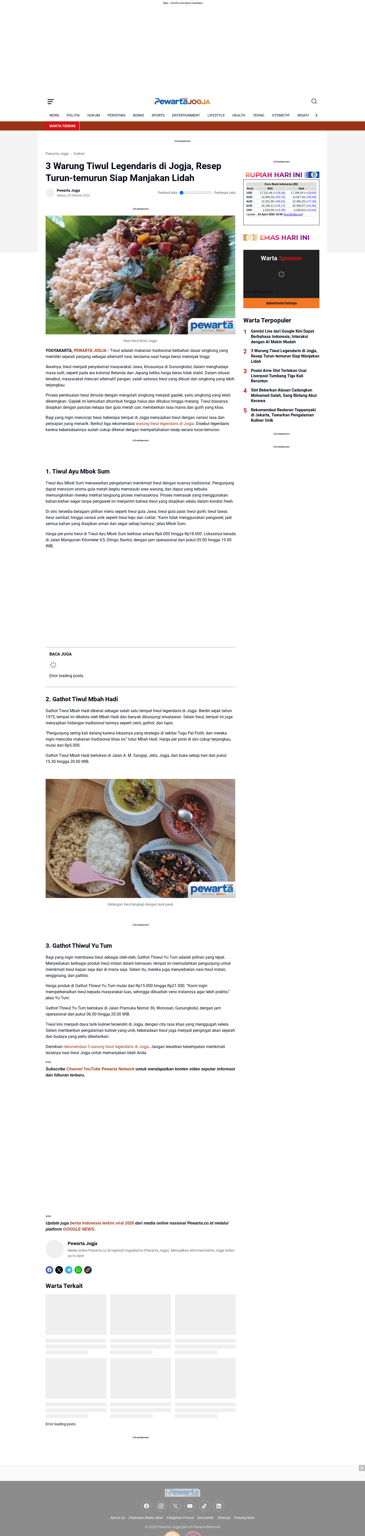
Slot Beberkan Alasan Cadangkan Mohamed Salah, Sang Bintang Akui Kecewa (284, 395)
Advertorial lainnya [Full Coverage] (281, 303)
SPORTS (158, 115)
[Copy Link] (88, 1270)
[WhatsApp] (78, 1270)
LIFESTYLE (216, 115)
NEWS (54, 115)
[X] (59, 1270)
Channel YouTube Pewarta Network (100, 1069)
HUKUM (93, 115)
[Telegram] (68, 1270)
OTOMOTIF (281, 115)
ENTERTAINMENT (186, 115)
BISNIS (138, 115)
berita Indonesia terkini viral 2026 (102, 1223)
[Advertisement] (182, 1500)
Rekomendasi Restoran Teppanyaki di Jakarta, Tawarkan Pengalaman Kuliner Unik (283, 415)
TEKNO (258, 115)
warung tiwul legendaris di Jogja (165, 423)
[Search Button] (314, 101)
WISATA (303, 115)
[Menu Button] (51, 101)
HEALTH (238, 115)
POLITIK (73, 115)
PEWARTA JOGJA (90, 350)
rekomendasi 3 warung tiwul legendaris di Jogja (106, 1046)
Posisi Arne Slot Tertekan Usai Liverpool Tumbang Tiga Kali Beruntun (278, 376)
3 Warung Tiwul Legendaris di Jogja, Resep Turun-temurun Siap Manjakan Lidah (285, 356)
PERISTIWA (116, 115)
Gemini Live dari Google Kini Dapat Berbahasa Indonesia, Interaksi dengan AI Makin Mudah (282, 336)
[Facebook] (49, 1270)
